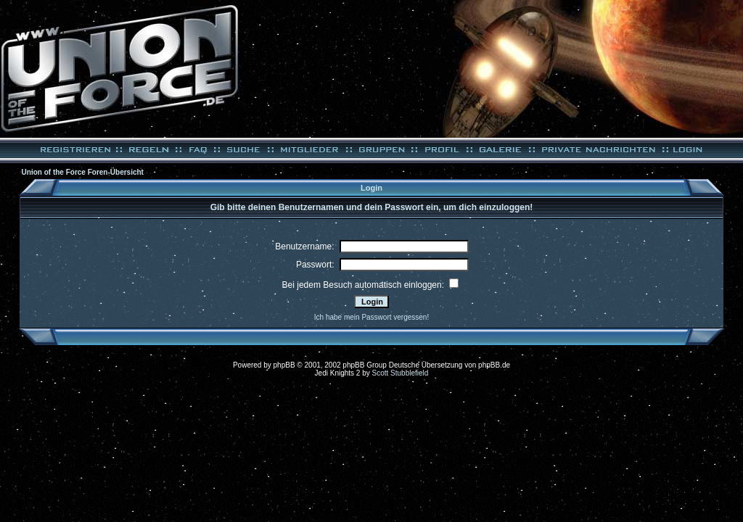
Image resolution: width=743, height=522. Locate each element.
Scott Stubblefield (400, 373)
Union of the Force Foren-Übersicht (83, 172)
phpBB (284, 365)
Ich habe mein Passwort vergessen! (371, 317)
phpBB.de (494, 365)
